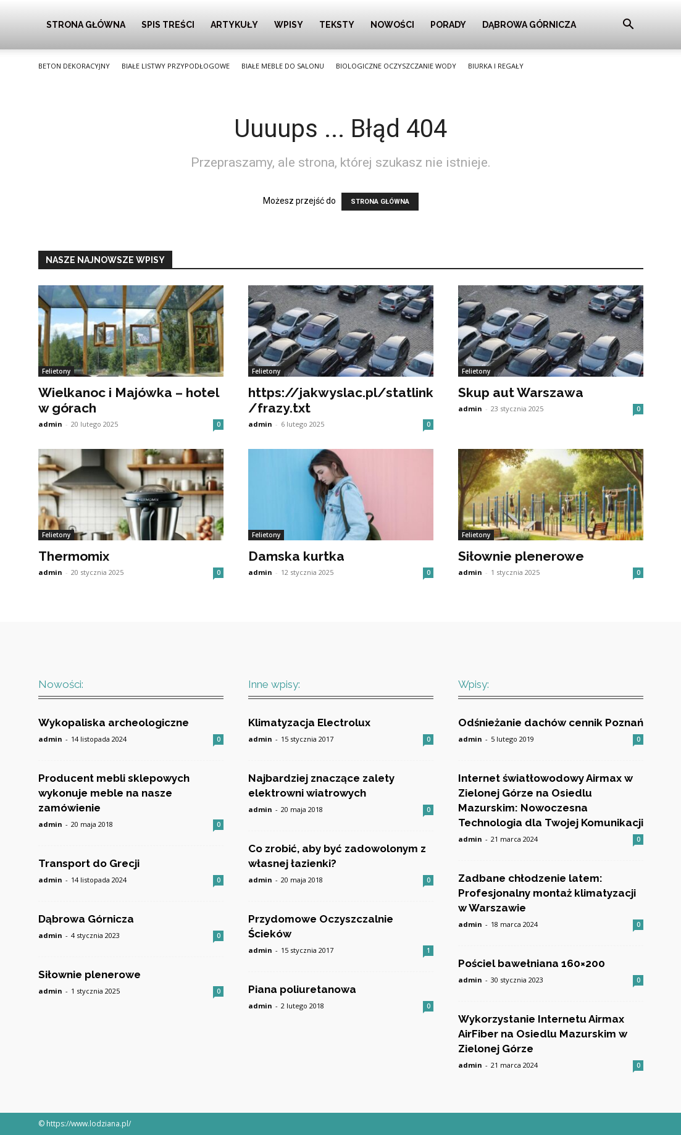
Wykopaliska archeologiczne (113, 722)
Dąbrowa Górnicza (529, 25)
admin (50, 424)
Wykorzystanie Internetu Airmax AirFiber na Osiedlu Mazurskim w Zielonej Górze (542, 1034)
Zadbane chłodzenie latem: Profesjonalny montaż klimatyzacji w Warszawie (547, 893)
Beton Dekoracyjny (74, 65)
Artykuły (234, 25)
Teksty (336, 25)
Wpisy (288, 25)
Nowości (392, 25)
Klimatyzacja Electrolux (309, 722)
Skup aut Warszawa (520, 392)
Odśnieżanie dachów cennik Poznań (550, 722)
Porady (448, 25)
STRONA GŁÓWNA (380, 202)
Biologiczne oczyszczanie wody (396, 65)
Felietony (56, 371)
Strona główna (85, 25)
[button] (628, 25)
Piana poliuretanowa (302, 989)
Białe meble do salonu (282, 65)
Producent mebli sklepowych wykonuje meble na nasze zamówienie (114, 793)
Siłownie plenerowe (521, 556)
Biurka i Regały (496, 65)
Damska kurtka (296, 556)
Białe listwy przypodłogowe (176, 65)
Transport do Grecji (89, 863)
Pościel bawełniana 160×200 (531, 963)
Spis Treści (167, 25)
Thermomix (73, 556)
